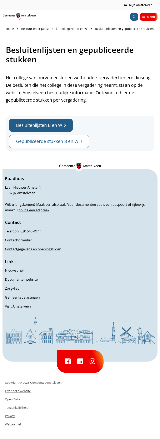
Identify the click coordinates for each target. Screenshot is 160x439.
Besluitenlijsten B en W (41, 125)
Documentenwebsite (21, 279)
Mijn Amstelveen (140, 5)
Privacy (10, 416)
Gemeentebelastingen (22, 297)
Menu (148, 17)
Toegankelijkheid (17, 408)
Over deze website (18, 391)
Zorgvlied (12, 288)
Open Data (12, 399)
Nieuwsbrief (14, 270)
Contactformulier (18, 240)
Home (10, 29)
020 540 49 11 (31, 231)
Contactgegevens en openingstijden (33, 249)
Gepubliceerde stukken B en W (49, 141)
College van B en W (74, 29)
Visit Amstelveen (18, 306)
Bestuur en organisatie (37, 29)
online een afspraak (34, 210)
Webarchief (13, 424)
